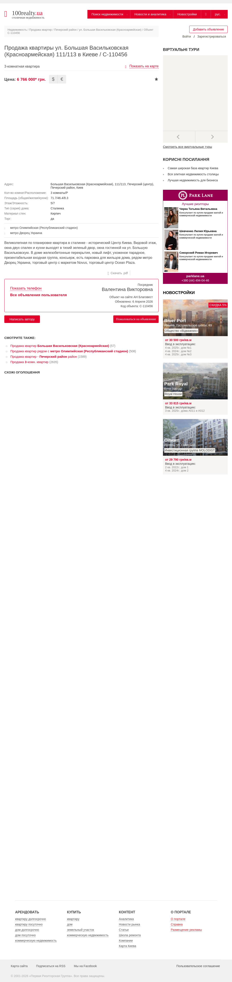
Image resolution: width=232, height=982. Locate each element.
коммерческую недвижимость (36, 940)
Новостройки (187, 14)
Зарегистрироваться (211, 36)
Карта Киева (127, 946)
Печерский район (65, 29)
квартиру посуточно (29, 924)
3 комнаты (58, 193)
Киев (79, 187)
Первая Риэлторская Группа (50, 976)
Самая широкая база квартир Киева (193, 168)
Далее (211, 137)
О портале (178, 919)
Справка (177, 924)
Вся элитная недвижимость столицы (193, 174)
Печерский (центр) (140, 184)
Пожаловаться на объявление (136, 319)
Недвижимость (17, 29)
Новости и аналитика (150, 14)
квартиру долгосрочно (30, 919)
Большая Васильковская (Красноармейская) (82, 184)
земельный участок (80, 929)
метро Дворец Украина (26, 233)
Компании (126, 940)
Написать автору (22, 319)
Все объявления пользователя (38, 295)
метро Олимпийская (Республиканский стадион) (44, 227)
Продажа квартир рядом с (69, 351)
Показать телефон (26, 288)
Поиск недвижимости (107, 14)
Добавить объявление (208, 29)
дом (70, 924)
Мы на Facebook (85, 966)
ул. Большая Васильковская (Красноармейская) (110, 29)
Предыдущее (179, 137)
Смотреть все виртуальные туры (187, 147)
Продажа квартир (40, 29)
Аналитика (126, 919)
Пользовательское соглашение (198, 966)
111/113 (120, 184)
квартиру (73, 919)
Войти (186, 36)
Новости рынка (129, 924)
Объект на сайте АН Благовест (131, 297)
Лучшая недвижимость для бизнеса (193, 180)
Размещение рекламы (186, 929)
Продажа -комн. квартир (29, 362)
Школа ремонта (130, 935)
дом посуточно (25, 935)
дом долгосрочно (27, 929)
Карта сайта (19, 966)
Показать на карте (144, 66)
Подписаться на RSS (50, 966)
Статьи (124, 929)
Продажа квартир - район (43, 356)
